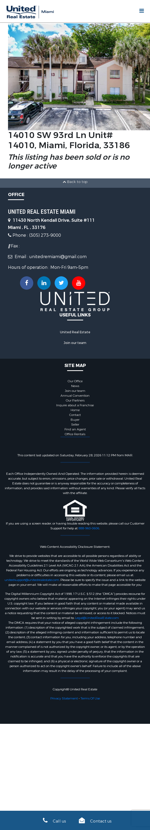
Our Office (75, 381)
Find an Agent (75, 429)
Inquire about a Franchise (75, 405)
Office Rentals (75, 434)
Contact (75, 415)
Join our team (75, 343)
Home (75, 410)
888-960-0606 (88, 528)
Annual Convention (75, 395)
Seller (75, 424)
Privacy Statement (64, 698)
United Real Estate (75, 332)
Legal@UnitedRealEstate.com (97, 618)
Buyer (75, 420)
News (75, 386)
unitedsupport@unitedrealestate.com (32, 580)
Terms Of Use (90, 698)
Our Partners (75, 400)
